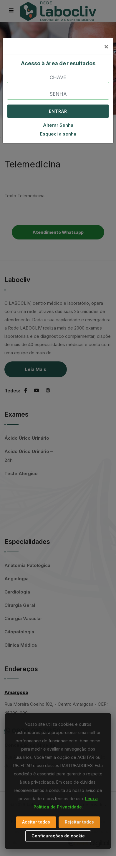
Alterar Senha (58, 125)
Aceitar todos (36, 821)
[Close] (106, 46)
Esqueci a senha (58, 134)
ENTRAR (58, 111)
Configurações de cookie (58, 835)
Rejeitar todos (79, 821)
